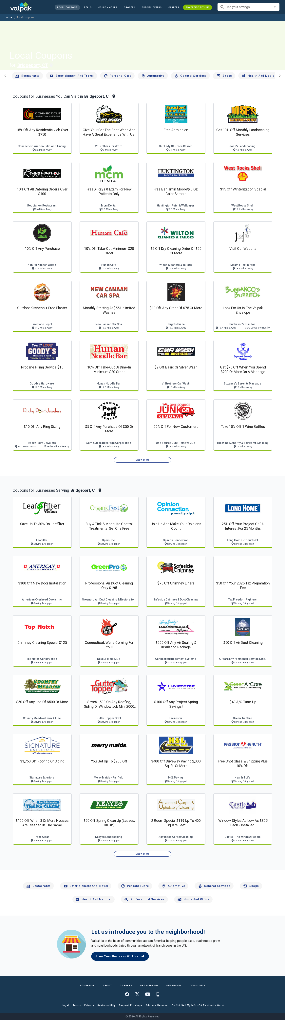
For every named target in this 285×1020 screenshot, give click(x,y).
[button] (151, 7)
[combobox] (248, 7)
